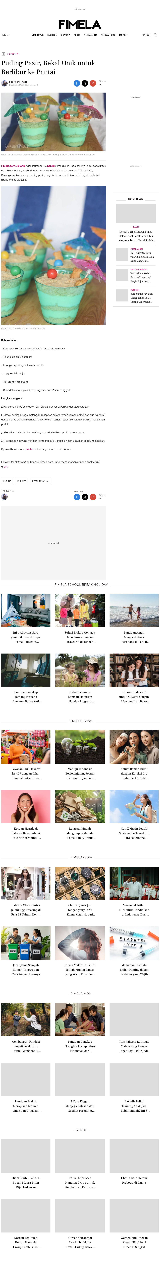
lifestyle (38, 35)
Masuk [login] (146, 35)
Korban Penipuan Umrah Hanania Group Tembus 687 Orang (26, 1242)
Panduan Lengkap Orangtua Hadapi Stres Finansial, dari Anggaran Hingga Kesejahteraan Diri (80, 1046)
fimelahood (108, 35)
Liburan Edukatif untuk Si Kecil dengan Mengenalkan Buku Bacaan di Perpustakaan (134, 696)
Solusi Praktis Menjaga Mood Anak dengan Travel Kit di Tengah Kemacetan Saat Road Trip (80, 637)
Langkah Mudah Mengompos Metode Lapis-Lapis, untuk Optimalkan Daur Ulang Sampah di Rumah (79, 833)
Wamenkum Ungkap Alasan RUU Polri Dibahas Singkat (134, 1242)
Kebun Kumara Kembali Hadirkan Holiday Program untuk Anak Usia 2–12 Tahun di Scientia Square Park (79, 696)
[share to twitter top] (85, 83)
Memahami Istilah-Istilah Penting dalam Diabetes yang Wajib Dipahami (134, 969)
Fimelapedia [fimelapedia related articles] (81, 857)
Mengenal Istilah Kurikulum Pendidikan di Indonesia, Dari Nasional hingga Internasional (134, 909)
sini (5, 466)
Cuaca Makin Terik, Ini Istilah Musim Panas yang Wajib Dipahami (80, 969)
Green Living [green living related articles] (81, 721)
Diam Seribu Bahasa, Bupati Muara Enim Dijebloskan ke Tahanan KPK (26, 1182)
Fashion (134, 290)
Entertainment (138, 270)
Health (136, 227)
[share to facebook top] (77, 83)
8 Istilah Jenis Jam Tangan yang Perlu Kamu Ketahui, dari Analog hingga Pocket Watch (80, 909)
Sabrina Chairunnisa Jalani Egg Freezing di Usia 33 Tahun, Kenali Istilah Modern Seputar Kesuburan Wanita (26, 909)
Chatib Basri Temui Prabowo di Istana (134, 1180)
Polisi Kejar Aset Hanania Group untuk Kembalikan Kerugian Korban (80, 1182)
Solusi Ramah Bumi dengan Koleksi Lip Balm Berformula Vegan (134, 773)
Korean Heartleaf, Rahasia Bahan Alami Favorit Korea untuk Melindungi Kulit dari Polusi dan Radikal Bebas (25, 833)
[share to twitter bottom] (85, 497)
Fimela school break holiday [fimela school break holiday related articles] (81, 584)
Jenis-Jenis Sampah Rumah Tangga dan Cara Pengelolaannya (26, 969)
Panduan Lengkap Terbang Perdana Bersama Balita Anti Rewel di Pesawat (26, 696)
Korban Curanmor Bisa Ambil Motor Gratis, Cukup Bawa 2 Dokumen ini (80, 1242)
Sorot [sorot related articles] (81, 1130)
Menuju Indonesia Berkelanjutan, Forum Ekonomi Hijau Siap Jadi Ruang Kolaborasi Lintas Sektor (80, 773)
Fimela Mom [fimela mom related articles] (81, 993)
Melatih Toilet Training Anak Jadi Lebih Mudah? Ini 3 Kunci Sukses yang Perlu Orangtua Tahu (134, 1106)
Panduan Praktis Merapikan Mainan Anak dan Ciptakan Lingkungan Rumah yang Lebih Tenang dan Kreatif (25, 1106)
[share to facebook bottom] (77, 497)
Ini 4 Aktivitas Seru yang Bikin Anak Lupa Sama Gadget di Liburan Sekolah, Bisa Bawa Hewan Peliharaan (25, 637)
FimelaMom (136, 249)
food (77, 35)
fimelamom (90, 35)
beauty (65, 35)
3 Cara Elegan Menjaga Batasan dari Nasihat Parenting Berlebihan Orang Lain (80, 1106)
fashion (52, 35)
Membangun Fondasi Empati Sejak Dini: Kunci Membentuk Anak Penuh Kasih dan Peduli (25, 1046)
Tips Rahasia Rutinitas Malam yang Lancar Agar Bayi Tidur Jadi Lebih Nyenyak (134, 1046)
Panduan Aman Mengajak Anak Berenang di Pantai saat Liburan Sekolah (134, 637)
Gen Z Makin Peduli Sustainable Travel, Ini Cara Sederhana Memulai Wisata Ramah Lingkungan (134, 833)
